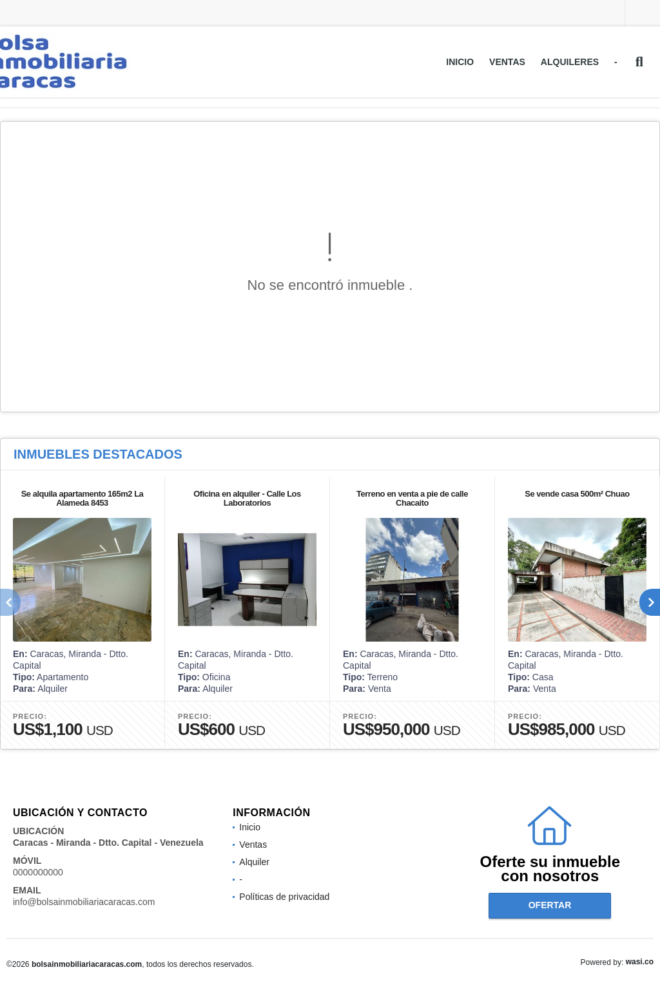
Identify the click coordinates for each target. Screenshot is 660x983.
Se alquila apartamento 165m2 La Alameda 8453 (82, 498)
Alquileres (570, 62)
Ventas (507, 62)
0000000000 (38, 872)
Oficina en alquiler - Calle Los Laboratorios (247, 498)
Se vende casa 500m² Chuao (577, 494)
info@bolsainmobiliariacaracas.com (84, 902)
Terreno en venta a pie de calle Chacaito (412, 498)
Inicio (460, 62)
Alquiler (254, 862)
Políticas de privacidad (284, 897)
